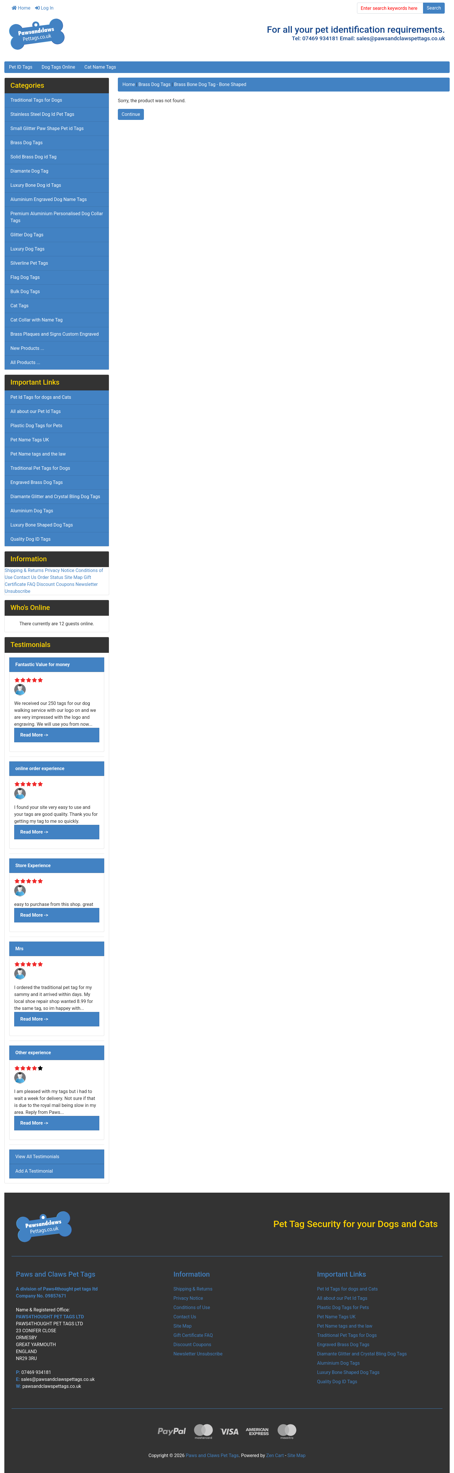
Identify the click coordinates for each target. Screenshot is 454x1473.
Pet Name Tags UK (29, 440)
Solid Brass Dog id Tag (33, 157)
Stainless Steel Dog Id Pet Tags (42, 114)
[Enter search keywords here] (390, 8)
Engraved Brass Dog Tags (36, 482)
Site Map (74, 577)
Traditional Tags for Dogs (36, 100)
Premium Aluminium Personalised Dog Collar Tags (56, 217)
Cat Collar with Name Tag (36, 320)
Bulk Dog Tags (25, 291)
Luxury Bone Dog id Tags (35, 185)
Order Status (50, 577)
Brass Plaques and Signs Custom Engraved (54, 334)
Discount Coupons (55, 584)
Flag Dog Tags (25, 277)
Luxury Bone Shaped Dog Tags (41, 525)
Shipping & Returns (24, 570)
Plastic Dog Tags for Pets (36, 425)
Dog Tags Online (58, 67)
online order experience (39, 768)
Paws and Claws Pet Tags (212, 1455)
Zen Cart (275, 1455)
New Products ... (27, 348)
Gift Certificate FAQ (193, 1335)
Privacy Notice (59, 570)
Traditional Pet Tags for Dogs (40, 468)
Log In (44, 8)
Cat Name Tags (100, 67)
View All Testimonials (37, 1156)
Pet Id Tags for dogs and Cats (40, 397)
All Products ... (25, 362)
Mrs (19, 948)
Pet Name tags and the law (38, 454)
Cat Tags (19, 305)
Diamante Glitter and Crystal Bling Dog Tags (55, 496)
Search (434, 8)
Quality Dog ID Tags (30, 539)
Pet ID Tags (20, 67)
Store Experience (33, 865)
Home (21, 8)
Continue (131, 114)
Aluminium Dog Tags (31, 510)
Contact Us (25, 577)
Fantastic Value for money (42, 664)
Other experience (33, 1052)
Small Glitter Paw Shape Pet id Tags (47, 128)
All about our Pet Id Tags (35, 411)
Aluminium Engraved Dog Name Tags (48, 199)
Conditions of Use (191, 1307)
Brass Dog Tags (154, 84)
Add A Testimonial (34, 1171)
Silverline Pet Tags (29, 263)
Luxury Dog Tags (27, 249)
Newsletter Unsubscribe (198, 1354)
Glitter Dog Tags (26, 234)
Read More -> (34, 735)
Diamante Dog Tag (29, 171)
